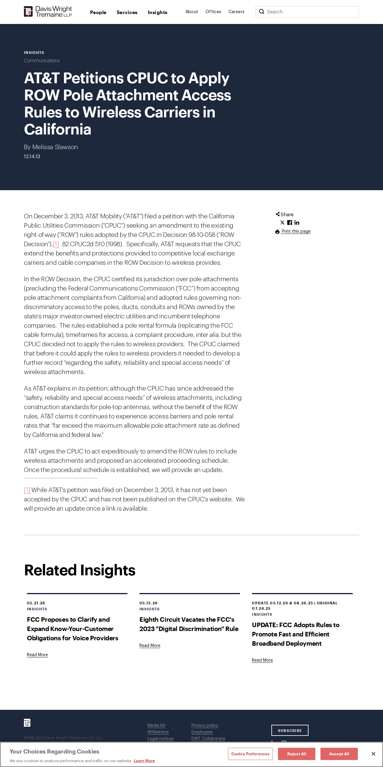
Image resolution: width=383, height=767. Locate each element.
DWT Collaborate (208, 739)
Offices (213, 12)
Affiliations (158, 732)
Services (127, 12)
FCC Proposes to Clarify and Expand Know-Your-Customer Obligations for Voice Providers (72, 628)
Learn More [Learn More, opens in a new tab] (144, 760)
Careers (237, 12)
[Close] (373, 753)
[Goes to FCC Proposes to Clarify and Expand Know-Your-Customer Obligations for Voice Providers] (37, 655)
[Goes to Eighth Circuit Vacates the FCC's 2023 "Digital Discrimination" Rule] (149, 645)
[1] (56, 244)
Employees (202, 732)
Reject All (296, 753)
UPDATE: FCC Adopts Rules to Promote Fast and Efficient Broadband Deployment (295, 634)
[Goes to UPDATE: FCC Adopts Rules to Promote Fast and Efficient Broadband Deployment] (262, 660)
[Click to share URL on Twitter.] (282, 223)
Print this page (296, 231)
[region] (191, 754)
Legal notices (161, 739)
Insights (158, 12)
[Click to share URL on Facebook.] (289, 223)
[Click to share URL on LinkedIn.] (296, 223)
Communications (42, 60)
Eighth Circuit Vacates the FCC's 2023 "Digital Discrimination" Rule (188, 623)
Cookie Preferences (250, 753)
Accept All (339, 753)
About (192, 12)
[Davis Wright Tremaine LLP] (48, 12)
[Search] (261, 12)
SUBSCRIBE (290, 730)
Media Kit (156, 726)
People (98, 12)
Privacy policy (205, 726)
